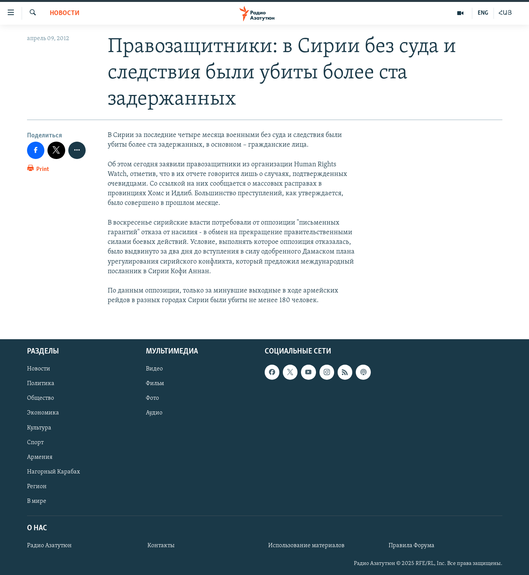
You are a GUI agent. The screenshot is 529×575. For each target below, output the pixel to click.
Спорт (35, 443)
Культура (39, 428)
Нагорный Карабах (53, 472)
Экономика (43, 413)
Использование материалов (306, 546)
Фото (152, 399)
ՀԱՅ (505, 13)
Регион (37, 487)
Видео (154, 369)
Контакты (160, 546)
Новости (64, 13)
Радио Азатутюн (49, 546)
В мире (36, 501)
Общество (40, 399)
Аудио (154, 413)
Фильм (155, 384)
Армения (39, 457)
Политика (40, 384)
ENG (483, 13)
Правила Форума (411, 546)
